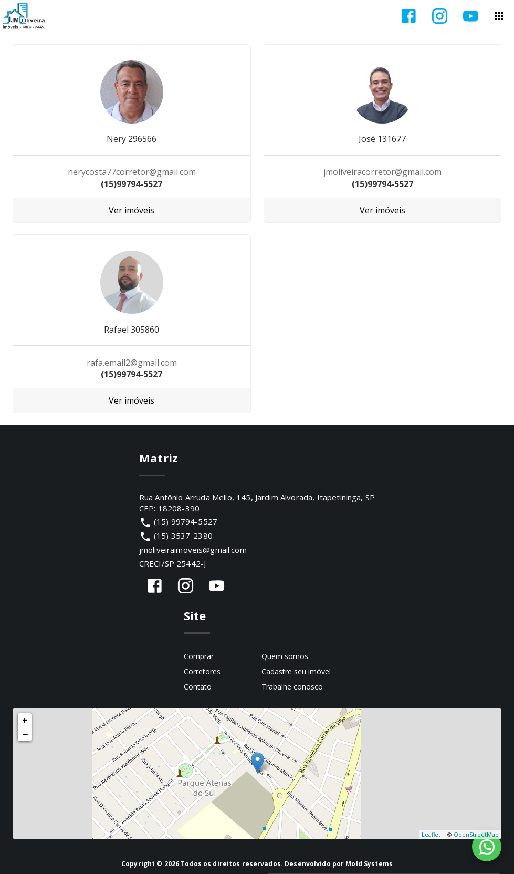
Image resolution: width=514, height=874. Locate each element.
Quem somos (284, 656)
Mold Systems (369, 863)
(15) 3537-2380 (183, 535)
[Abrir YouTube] (470, 16)
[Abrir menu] (498, 15)
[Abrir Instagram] (440, 16)
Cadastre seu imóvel (296, 671)
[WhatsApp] (486, 846)
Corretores (202, 671)
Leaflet (431, 834)
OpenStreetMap (476, 834)
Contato (198, 687)
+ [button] (25, 720)
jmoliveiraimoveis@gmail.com (193, 549)
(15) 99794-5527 (185, 521)
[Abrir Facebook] (409, 16)
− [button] (25, 734)
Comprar (199, 656)
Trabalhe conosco (292, 687)
